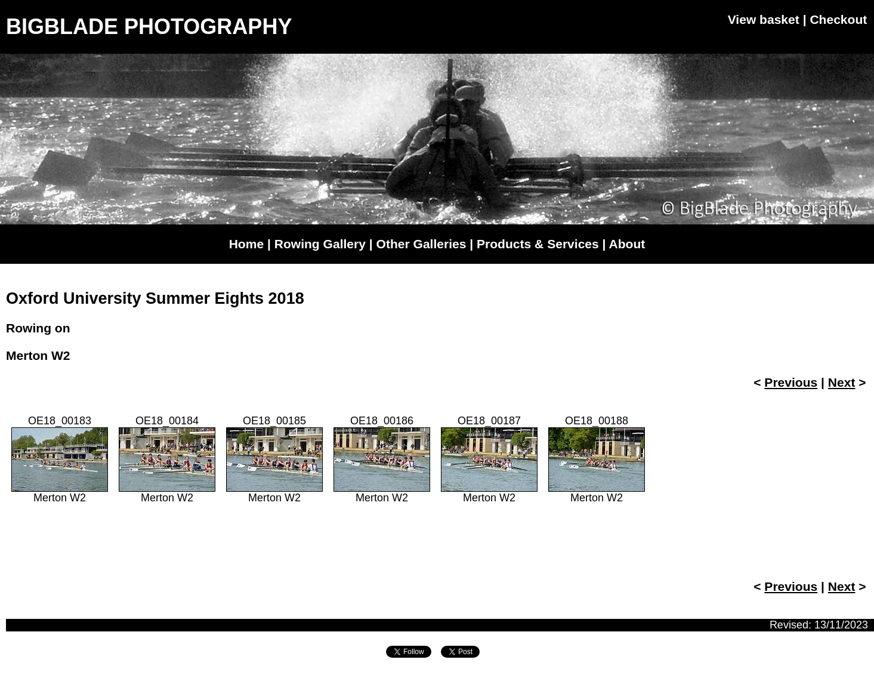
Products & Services (538, 244)
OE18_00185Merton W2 (274, 459)
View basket (763, 19)
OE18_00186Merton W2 (382, 459)
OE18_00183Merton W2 (59, 459)
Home (246, 244)
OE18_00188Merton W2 (596, 459)
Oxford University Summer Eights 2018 (155, 298)
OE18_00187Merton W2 (489, 459)
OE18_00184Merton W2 (167, 459)
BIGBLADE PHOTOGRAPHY (149, 26)
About (627, 244)
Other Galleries (421, 244)
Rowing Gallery (320, 244)
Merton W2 (38, 355)
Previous (790, 382)
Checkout (838, 19)
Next (842, 382)
